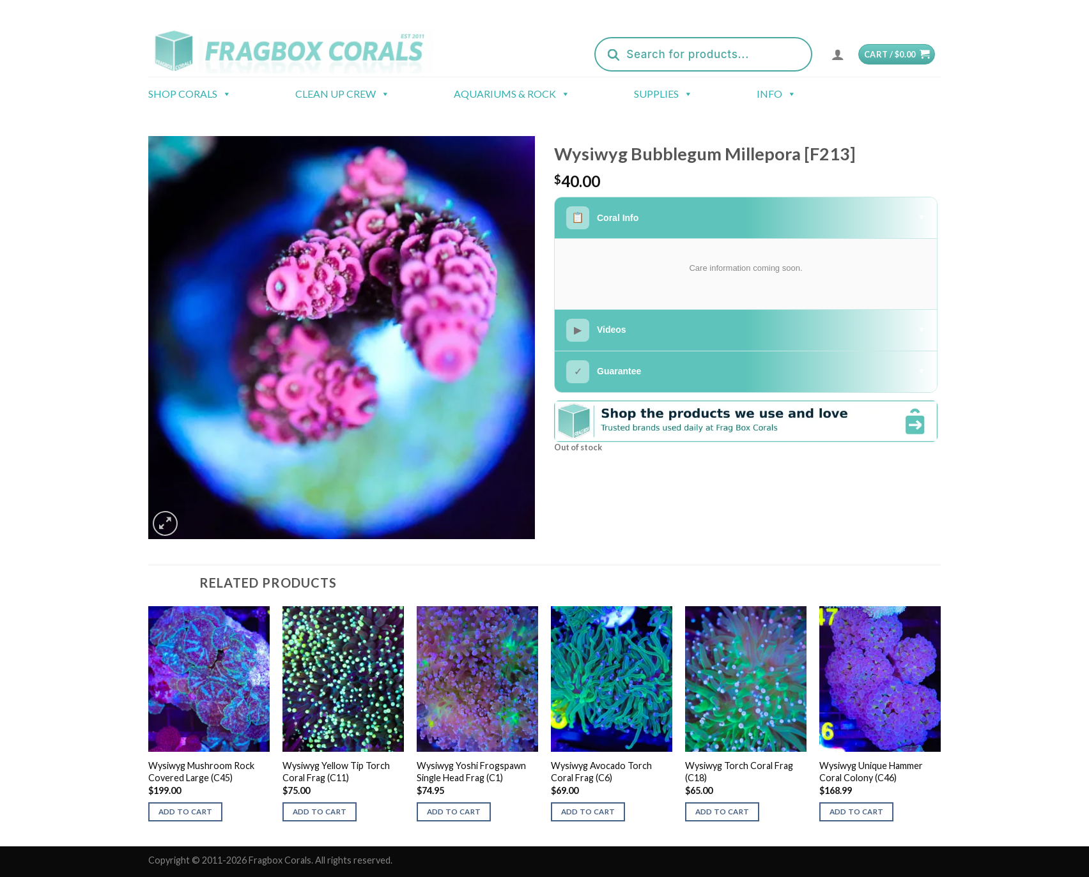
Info (776, 94)
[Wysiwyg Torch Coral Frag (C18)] (746, 679)
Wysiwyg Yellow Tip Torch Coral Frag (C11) (336, 771)
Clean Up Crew (342, 94)
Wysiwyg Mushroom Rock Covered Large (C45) (201, 771)
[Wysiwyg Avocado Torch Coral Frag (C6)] (611, 679)
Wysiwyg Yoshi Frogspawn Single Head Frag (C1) (471, 771)
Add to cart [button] (185, 811)
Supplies (663, 94)
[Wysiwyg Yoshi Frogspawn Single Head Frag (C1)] (477, 679)
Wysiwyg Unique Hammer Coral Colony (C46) (871, 771)
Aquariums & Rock (512, 94)
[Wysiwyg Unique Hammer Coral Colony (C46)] (880, 679)
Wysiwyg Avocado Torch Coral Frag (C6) (601, 771)
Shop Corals (189, 94)
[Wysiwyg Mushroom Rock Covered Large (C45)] (209, 679)
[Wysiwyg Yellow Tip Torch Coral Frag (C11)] (343, 679)
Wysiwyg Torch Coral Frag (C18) (739, 771)
